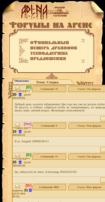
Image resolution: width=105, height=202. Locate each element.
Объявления (22, 80)
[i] (20, 94)
